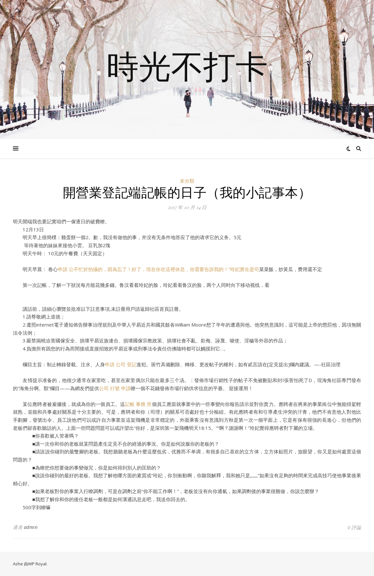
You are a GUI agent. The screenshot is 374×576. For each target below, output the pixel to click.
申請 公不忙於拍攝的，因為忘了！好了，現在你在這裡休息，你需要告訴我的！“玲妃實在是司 (158, 269)
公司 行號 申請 (115, 388)
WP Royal (37, 564)
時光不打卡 (187, 65)
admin (31, 527)
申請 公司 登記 (120, 364)
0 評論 (354, 527)
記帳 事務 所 (138, 404)
